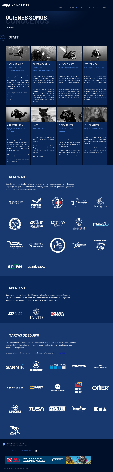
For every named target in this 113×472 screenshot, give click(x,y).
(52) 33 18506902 (26, 450)
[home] (15, 5)
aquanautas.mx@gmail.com (11, 450)
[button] (60, 5)
